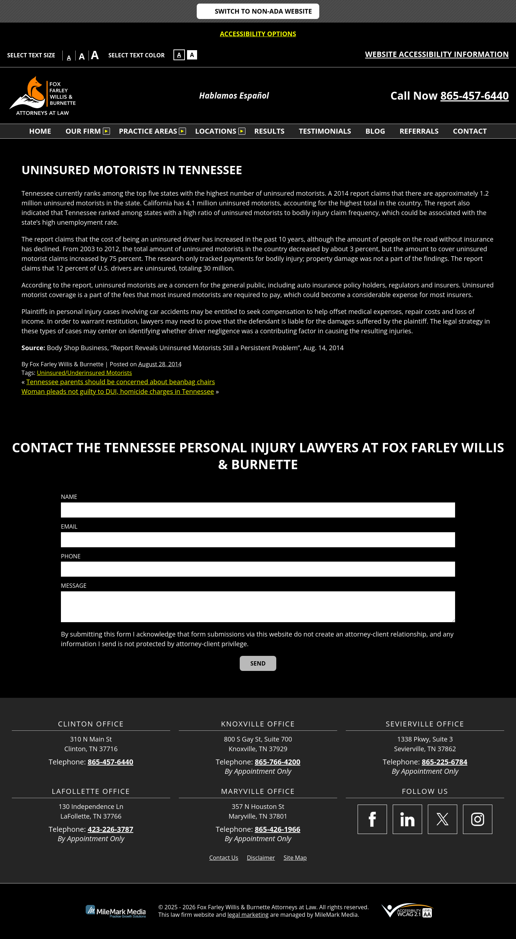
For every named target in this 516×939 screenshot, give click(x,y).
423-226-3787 (110, 829)
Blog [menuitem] (375, 131)
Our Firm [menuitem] (83, 131)
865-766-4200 (277, 762)
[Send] (258, 663)
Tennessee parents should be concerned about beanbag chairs (121, 381)
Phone (71, 556)
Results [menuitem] (269, 131)
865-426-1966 (277, 829)
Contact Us (223, 858)
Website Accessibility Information (437, 54)
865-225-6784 (444, 762)
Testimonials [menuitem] (325, 131)
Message (73, 586)
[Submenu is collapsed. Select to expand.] (106, 131)
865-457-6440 (474, 95)
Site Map (295, 858)
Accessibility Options (258, 33)
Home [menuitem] (40, 131)
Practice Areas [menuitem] (148, 131)
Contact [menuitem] (470, 131)
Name (69, 497)
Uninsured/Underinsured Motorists (84, 373)
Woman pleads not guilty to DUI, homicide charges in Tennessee (118, 391)
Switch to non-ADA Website (263, 11)
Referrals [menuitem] (419, 131)
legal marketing (248, 915)
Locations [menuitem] (215, 131)
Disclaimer (261, 858)
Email (69, 526)
